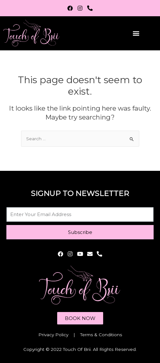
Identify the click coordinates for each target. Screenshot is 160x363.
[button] (136, 33)
